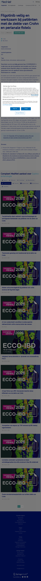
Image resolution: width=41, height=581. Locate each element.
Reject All (15, 108)
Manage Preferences (20, 113)
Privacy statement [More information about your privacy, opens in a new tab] (34, 95)
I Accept (26, 108)
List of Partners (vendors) (7, 104)
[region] (20, 100)
